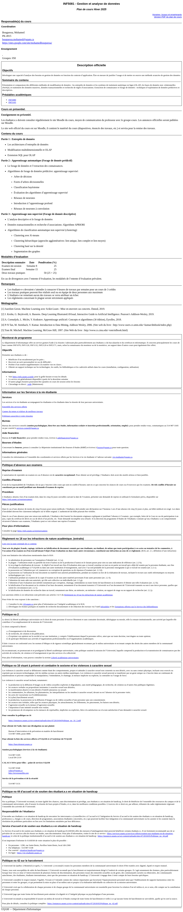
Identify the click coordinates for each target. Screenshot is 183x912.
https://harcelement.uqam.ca (20, 744)
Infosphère (104, 606)
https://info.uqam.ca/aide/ (23, 376)
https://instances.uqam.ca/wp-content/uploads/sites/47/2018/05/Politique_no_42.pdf (82, 903)
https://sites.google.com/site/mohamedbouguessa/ (27, 43)
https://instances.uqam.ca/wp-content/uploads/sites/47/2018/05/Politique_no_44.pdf (133, 836)
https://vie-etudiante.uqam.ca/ (29, 853)
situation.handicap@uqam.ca (32, 850)
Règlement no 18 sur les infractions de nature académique (88, 595)
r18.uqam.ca (28, 604)
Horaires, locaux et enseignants (167, 14)
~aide (29, 384)
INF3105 (12, 102)
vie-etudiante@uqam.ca (122, 457)
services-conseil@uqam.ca (27, 428)
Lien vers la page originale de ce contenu (19, 544)
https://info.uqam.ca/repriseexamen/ (17, 499)
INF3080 (12, 100)
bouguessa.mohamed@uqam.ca (18, 39)
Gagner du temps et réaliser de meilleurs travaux (22, 411)
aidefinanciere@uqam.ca (67, 438)
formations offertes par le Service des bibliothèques (136, 606)
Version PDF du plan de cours (168, 17)
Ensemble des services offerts (14, 407)
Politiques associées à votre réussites (17, 416)
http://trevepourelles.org (18, 773)
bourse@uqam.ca (104, 447)
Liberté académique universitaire (64, 657)
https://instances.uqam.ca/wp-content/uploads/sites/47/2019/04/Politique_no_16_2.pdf (44, 720)
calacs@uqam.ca (15, 770)
